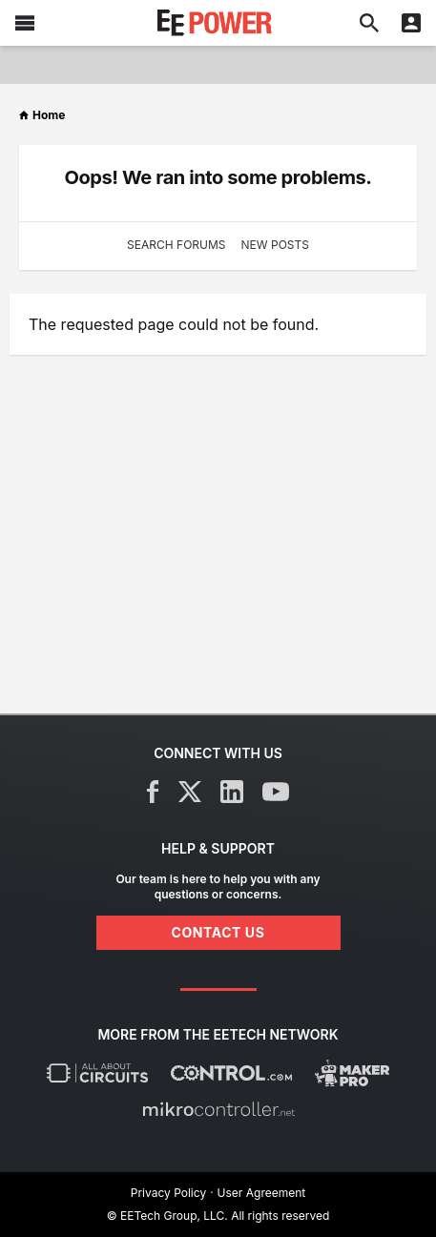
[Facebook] (153, 791)
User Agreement (262, 1192)
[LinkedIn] (231, 791)
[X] (190, 791)
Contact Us (218, 932)
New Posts (275, 244)
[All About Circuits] (97, 1072)
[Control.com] (231, 1073)
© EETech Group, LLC (166, 1215)
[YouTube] (275, 791)
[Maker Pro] (352, 1073)
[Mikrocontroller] (218, 1109)
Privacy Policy (168, 1192)
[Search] (369, 23)
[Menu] (24, 23)
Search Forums (176, 244)
